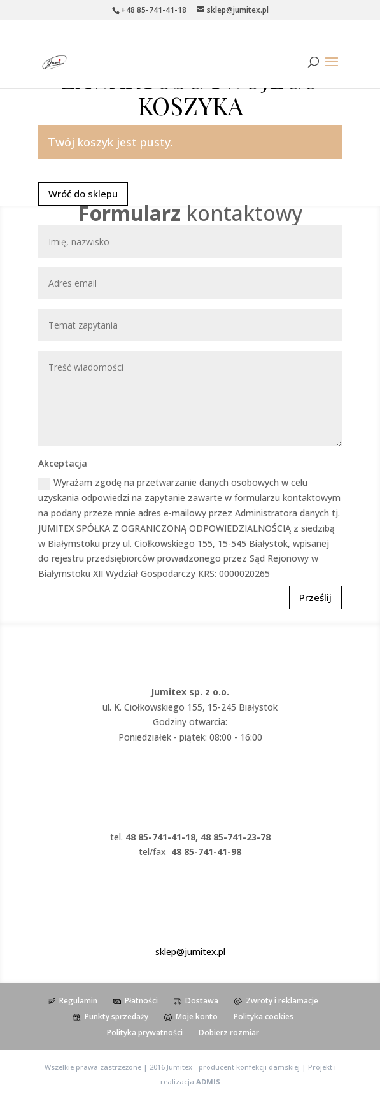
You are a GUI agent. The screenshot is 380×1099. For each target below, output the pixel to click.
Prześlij (315, 597)
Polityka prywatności (145, 1032)
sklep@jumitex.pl (190, 952)
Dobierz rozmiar (229, 1032)
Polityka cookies (263, 1016)
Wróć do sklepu (83, 193)
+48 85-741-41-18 (153, 9)
